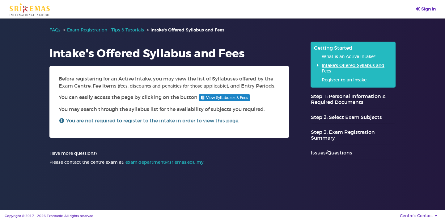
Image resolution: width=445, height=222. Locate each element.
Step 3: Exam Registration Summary (343, 135)
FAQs (55, 30)
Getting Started (333, 48)
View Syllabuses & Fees (224, 97)
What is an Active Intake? (348, 56)
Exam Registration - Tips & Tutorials (105, 30)
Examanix (55, 216)
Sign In (426, 9)
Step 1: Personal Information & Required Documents (348, 99)
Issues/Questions (331, 153)
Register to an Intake (344, 80)
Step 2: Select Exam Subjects (346, 117)
